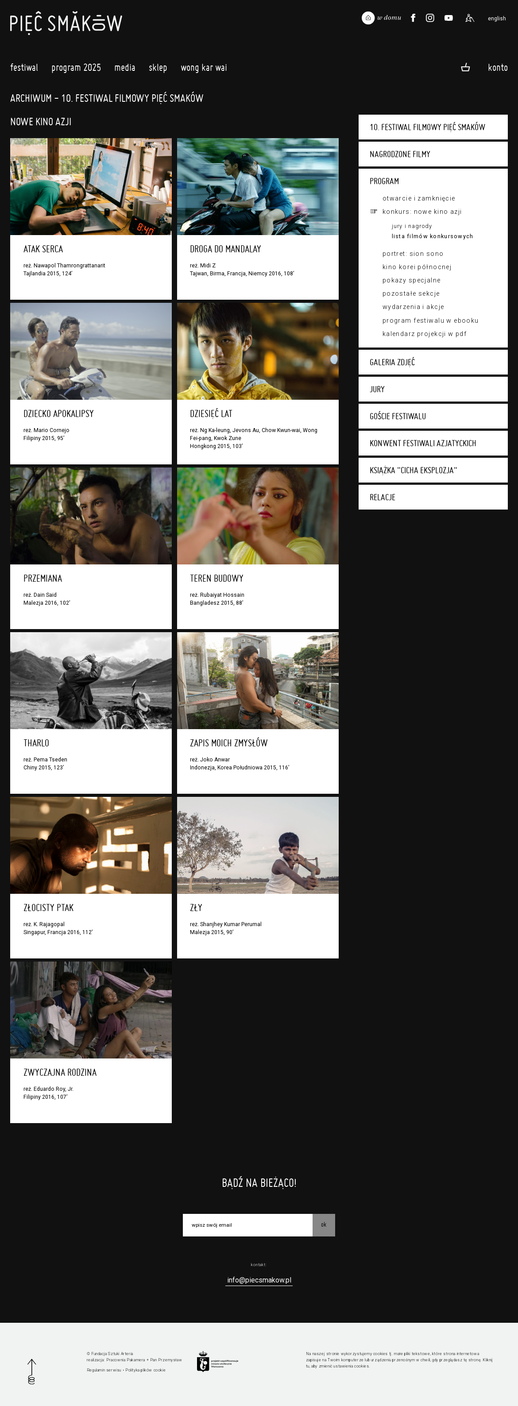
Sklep (158, 69)
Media (124, 69)
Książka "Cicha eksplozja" (413, 470)
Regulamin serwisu (104, 1370)
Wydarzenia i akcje (414, 306)
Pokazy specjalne (412, 280)
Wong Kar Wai (204, 69)
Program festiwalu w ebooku (431, 320)
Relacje (382, 497)
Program (384, 181)
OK (323, 1224)
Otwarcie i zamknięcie (419, 198)
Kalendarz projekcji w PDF (425, 333)
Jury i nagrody (412, 226)
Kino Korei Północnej (417, 266)
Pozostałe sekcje (411, 293)
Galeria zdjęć (392, 362)
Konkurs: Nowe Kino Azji (422, 211)
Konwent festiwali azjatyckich (423, 443)
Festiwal (24, 69)
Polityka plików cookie (145, 1370)
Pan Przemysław (166, 1360)
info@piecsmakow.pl (259, 1280)
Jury (377, 389)
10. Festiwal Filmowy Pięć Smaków (427, 127)
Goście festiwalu (398, 416)
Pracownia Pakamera (125, 1360)
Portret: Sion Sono (413, 253)
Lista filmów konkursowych (433, 236)
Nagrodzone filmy (400, 154)
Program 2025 (76, 69)
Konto (498, 67)
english (497, 18)
